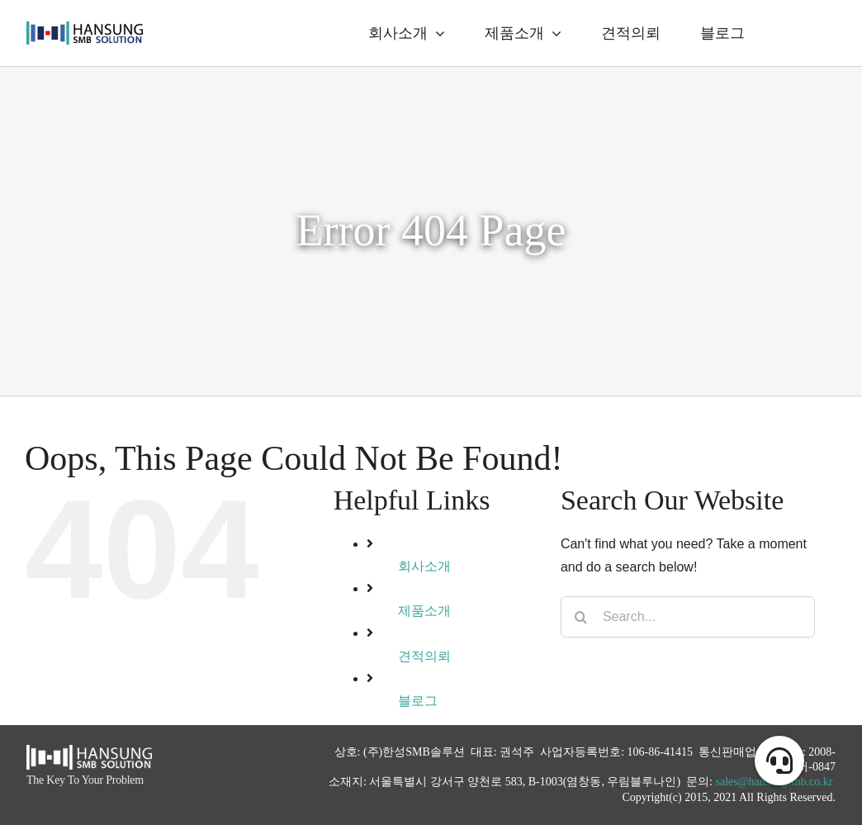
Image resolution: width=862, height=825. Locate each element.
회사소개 (424, 566)
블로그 (418, 701)
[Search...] (688, 617)
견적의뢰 (424, 656)
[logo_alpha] (84, 28)
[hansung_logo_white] (89, 751)
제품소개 (424, 611)
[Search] (581, 617)
